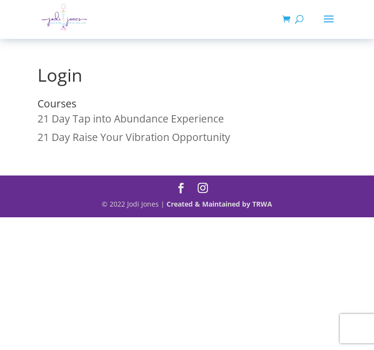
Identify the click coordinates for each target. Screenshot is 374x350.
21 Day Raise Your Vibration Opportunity (133, 137)
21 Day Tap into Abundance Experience (130, 118)
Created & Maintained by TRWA (219, 204)
